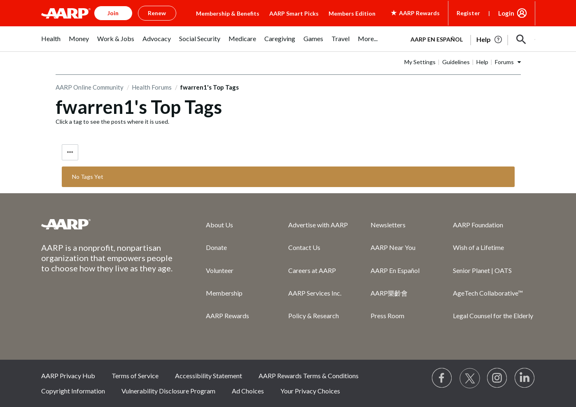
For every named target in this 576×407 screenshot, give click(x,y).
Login (506, 13)
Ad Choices (248, 391)
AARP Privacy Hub (68, 375)
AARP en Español (436, 39)
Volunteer (219, 270)
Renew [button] (157, 12)
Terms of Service (135, 375)
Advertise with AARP (318, 225)
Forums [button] (504, 61)
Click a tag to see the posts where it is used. (112, 121)
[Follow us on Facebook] (442, 378)
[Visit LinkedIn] (525, 378)
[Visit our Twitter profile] (469, 378)
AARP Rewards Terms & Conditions (309, 375)
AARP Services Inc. (314, 293)
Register (468, 12)
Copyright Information (73, 391)
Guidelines (456, 61)
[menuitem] (51, 43)
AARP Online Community (90, 87)
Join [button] (113, 12)
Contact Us (304, 247)
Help (482, 61)
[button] (521, 39)
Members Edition (352, 13)
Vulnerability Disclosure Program (168, 391)
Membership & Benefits (227, 13)
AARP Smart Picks (294, 13)
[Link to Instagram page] (497, 378)
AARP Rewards (227, 315)
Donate (216, 247)
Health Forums (152, 87)
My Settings (420, 61)
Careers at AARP (312, 270)
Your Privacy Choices (310, 391)
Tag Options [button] (70, 152)
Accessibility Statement (208, 375)
